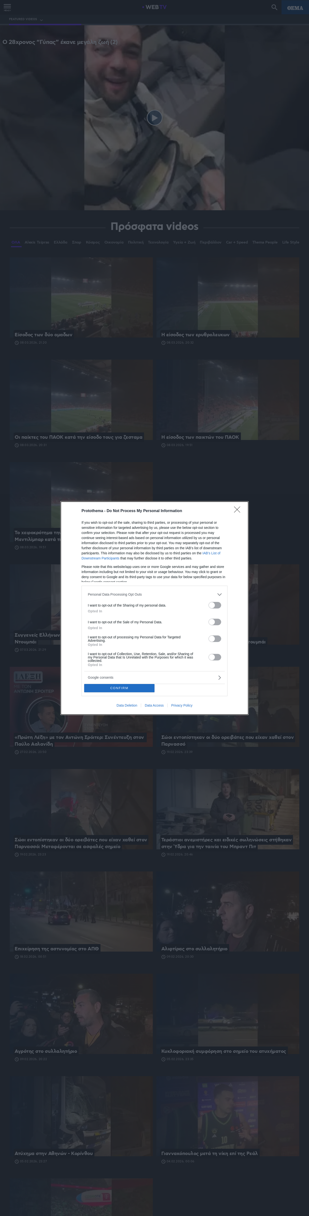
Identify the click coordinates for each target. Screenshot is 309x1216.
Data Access (154, 705)
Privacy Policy (181, 705)
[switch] (215, 605)
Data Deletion (127, 705)
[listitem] (154, 594)
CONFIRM (119, 688)
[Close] (238, 511)
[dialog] (154, 608)
